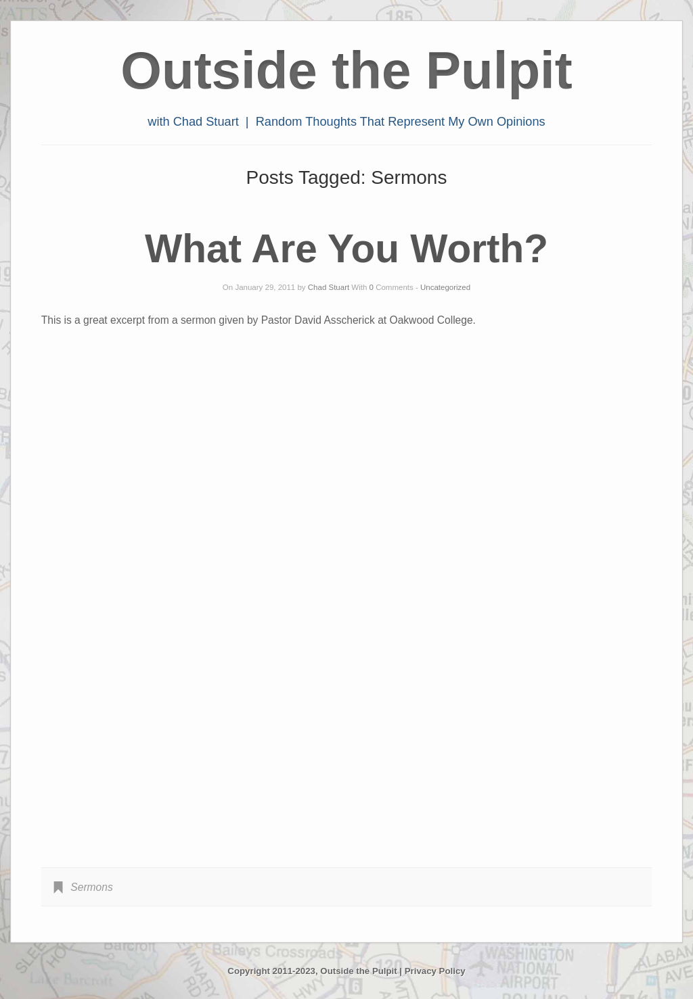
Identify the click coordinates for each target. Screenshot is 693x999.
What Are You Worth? (346, 248)
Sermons (91, 887)
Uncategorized (445, 287)
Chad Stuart (328, 287)
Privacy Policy (435, 971)
